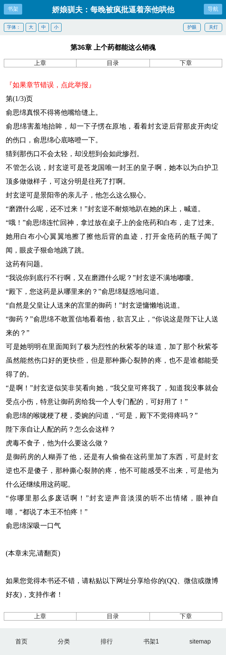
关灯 (213, 27)
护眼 (192, 27)
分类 (64, 641)
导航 (213, 9)
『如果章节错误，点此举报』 (50, 85)
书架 (13, 9)
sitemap (200, 641)
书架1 (151, 641)
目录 (113, 63)
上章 (40, 63)
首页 (21, 641)
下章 (186, 63)
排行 (107, 641)
